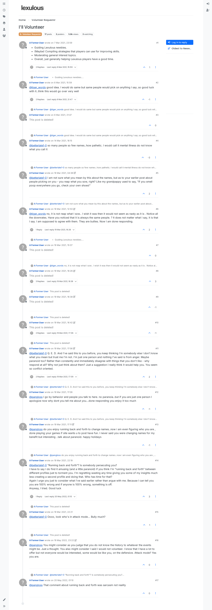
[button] (4, 599)
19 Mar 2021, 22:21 (63, 512)
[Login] (208, 3)
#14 (156, 460)
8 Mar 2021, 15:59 (63, 82)
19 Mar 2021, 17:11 (62, 424)
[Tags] (4, 16)
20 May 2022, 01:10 (63, 580)
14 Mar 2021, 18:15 (63, 140)
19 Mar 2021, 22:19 (63, 460)
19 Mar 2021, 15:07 (63, 245)
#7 (157, 245)
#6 (157, 209)
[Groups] (4, 35)
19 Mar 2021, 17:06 (63, 348)
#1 (157, 42)
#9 (157, 296)
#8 (157, 271)
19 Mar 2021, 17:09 (63, 392)
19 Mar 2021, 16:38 (63, 296)
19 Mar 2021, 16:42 (63, 322)
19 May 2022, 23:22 (64, 540)
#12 (156, 392)
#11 (157, 348)
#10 (156, 322)
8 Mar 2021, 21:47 (63, 115)
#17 (156, 580)
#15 (156, 512)
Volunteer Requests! (30, 34)
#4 (157, 140)
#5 (157, 173)
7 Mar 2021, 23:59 (63, 42)
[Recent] (4, 10)
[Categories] (4, 3)
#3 (157, 115)
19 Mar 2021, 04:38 (63, 173)
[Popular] (4, 23)
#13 (156, 424)
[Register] (208, 10)
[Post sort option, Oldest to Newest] (179, 48)
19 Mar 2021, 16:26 (63, 271)
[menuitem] (208, 3)
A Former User (36, 42)
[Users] (4, 29)
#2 (157, 82)
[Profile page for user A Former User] (23, 45)
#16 (156, 540)
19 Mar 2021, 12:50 (63, 209)
